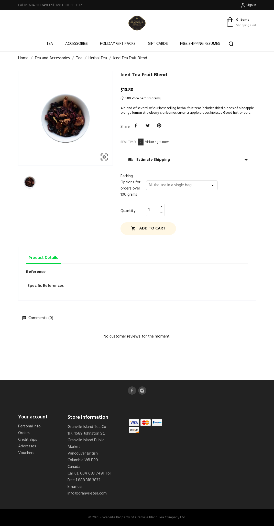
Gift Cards (158, 44)
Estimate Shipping (188, 160)
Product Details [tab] (43, 258)
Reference (36, 272)
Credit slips (27, 439)
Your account (33, 417)
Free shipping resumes (200, 44)
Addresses (27, 446)
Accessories (76, 44)
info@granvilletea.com (87, 493)
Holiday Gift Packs (118, 44)
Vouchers (26, 453)
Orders (24, 433)
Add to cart (148, 228)
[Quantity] (152, 209)
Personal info (29, 426)
